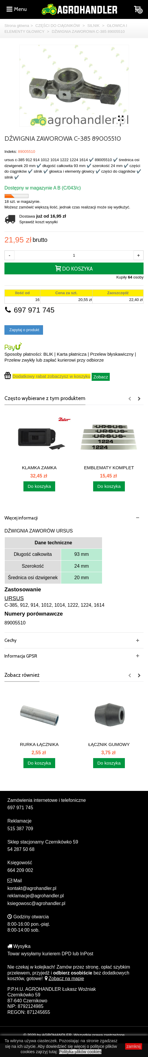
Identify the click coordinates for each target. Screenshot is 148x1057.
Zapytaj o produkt (23, 330)
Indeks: (10, 151)
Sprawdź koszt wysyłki (38, 222)
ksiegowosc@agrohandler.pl (36, 903)
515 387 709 (20, 828)
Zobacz (100, 376)
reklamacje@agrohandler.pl (35, 895)
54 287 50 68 (20, 849)
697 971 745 (29, 310)
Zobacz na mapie (64, 978)
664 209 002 (20, 870)
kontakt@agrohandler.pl (31, 888)
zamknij (134, 1046)
